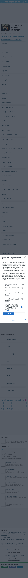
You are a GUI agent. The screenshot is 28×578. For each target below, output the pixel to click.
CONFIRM (8, 313)
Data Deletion (6, 319)
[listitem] (14, 285)
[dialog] (14, 289)
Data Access (15, 319)
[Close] (25, 257)
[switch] (22, 288)
